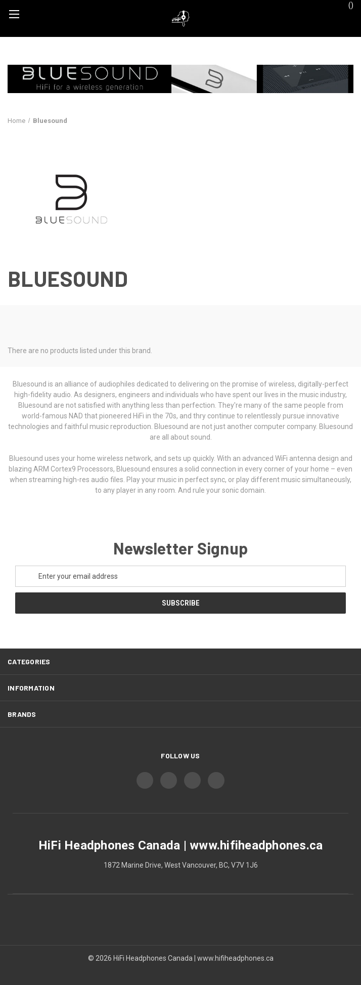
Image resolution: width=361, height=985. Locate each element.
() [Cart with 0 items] (346, 4)
